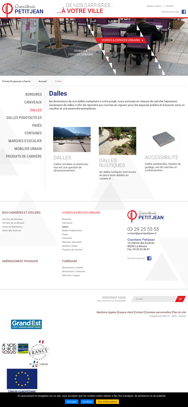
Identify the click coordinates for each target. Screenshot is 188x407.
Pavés (65, 234)
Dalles (58, 81)
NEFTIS (166, 314)
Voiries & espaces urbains (16, 81)
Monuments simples (72, 267)
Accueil (43, 81)
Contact (169, 6)
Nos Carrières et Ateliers (21, 212)
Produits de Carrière (72, 249)
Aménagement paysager (20, 260)
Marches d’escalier (72, 241)
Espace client (154, 6)
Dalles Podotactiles (72, 230)
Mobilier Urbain (70, 245)
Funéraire (69, 260)
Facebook (183, 12)
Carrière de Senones (12, 219)
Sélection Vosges (71, 274)
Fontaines (67, 238)
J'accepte (71, 401)
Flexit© (182, 314)
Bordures (66, 219)
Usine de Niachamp (12, 226)
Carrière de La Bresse (13, 223)
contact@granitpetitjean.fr (142, 233)
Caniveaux (67, 223)
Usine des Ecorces (11, 230)
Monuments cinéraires (73, 270)
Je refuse (87, 401)
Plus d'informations (107, 401)
